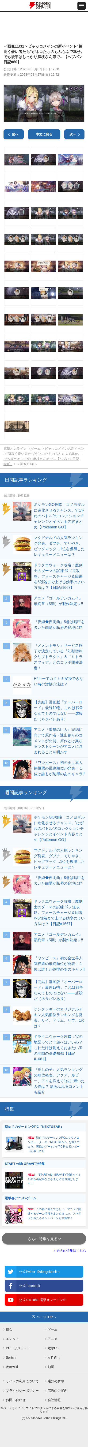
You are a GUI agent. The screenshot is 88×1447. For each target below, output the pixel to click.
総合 (9, 1329)
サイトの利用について (22, 1381)
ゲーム (36, 448)
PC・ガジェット (18, 1348)
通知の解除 (56, 1381)
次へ (72, 134)
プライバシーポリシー (22, 1390)
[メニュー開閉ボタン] (81, 6)
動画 (51, 1367)
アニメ (52, 1339)
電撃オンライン (15, 448)
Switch (10, 1357)
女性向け (54, 1357)
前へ (15, 134)
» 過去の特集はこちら (70, 1251)
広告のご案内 (57, 1390)
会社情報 (54, 1400)
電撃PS (53, 1348)
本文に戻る (44, 134)
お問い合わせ (16, 1400)
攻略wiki (12, 1367)
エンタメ (12, 1339)
